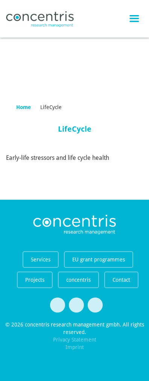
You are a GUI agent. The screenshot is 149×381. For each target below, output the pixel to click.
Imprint (74, 347)
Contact (121, 280)
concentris (78, 280)
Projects (34, 280)
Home (23, 107)
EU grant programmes (98, 260)
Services (40, 260)
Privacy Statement (74, 340)
